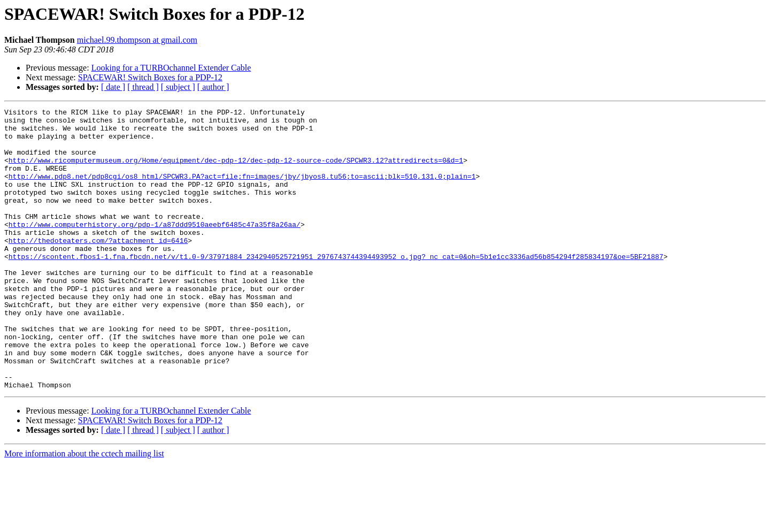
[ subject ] (178, 86)
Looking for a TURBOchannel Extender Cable (171, 67)
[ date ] (113, 86)
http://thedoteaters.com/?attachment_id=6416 (98, 267)
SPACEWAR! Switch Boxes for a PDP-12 (150, 77)
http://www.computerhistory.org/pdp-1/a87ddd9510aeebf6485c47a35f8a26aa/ (155, 248)
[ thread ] (143, 86)
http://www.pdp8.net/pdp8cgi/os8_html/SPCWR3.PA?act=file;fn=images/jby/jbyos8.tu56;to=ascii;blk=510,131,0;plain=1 (242, 190)
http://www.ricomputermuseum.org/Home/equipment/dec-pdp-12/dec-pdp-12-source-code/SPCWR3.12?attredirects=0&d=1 (236, 171)
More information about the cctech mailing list (84, 509)
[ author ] (213, 86)
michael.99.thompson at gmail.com (137, 39)
